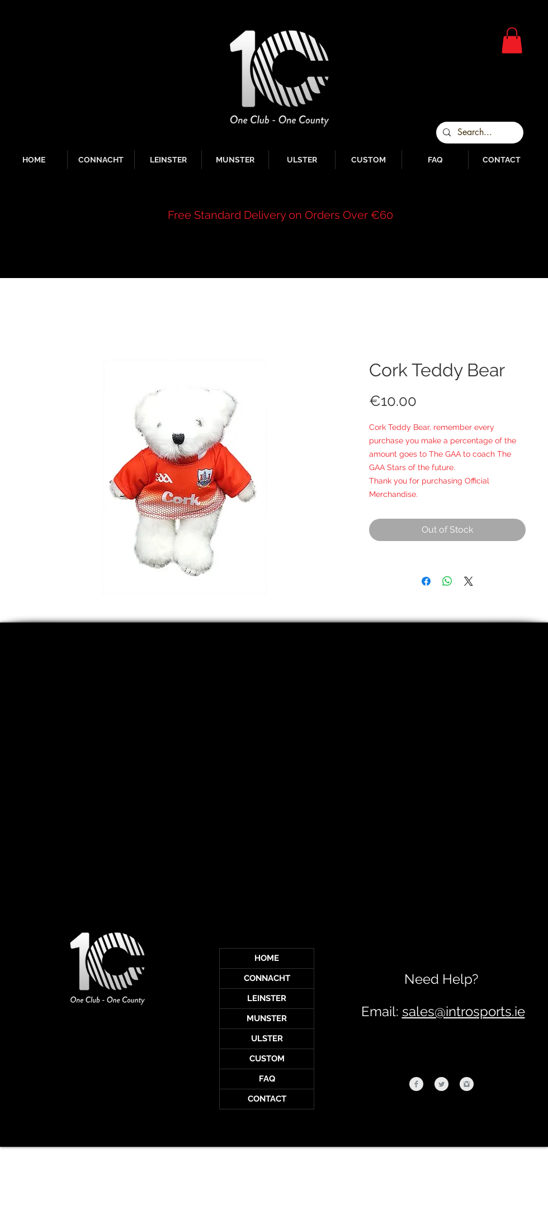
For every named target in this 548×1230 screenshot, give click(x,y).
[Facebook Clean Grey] (416, 1084)
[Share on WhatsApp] (447, 581)
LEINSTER (266, 998)
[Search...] (478, 132)
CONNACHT (267, 978)
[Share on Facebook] (426, 581)
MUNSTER (267, 1018)
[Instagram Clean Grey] (467, 1084)
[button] (512, 40)
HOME (266, 958)
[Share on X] (468, 581)
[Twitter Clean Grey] (441, 1084)
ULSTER (267, 1038)
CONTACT (267, 1099)
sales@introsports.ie (463, 1011)
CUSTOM (267, 1059)
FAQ (267, 1079)
